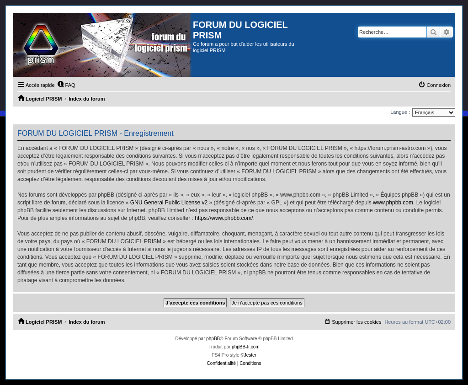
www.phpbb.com (393, 202)
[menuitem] (66, 85)
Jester (250, 355)
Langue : (400, 112)
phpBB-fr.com (246, 346)
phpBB (213, 338)
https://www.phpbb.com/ (224, 218)
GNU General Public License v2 (168, 202)
